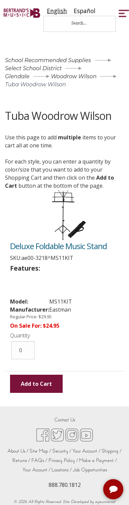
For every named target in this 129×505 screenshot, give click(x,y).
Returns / (21, 460)
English (57, 11)
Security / (61, 451)
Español (84, 11)
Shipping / (112, 451)
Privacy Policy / (63, 460)
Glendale (17, 76)
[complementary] (114, 490)
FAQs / (39, 460)
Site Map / (40, 451)
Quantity (20, 335)
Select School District (33, 68)
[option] (84, 11)
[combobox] (57, 11)
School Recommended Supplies (48, 60)
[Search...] (83, 23)
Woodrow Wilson (73, 76)
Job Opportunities (90, 470)
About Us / (17, 451)
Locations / (62, 470)
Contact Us (64, 420)
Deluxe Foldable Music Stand (58, 245)
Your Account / (86, 451)
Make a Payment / (98, 460)
